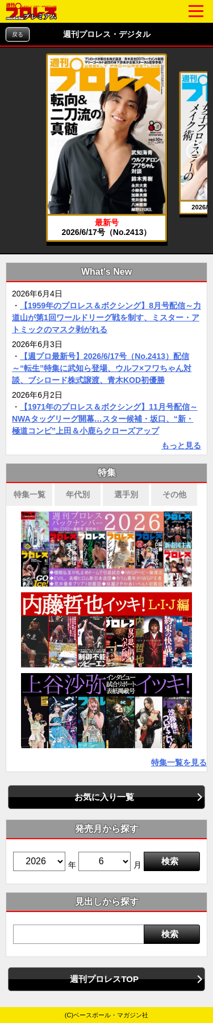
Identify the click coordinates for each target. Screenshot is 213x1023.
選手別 (126, 494)
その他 (174, 494)
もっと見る (181, 445)
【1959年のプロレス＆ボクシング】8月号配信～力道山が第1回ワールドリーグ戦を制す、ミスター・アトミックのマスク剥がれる (106, 317)
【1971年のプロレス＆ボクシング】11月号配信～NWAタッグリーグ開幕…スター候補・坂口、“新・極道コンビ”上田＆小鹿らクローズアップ (105, 418)
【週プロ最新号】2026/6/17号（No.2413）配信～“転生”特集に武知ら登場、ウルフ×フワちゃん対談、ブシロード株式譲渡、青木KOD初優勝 (101, 368)
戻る (17, 34)
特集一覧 (29, 494)
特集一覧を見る (179, 762)
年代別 (78, 494)
